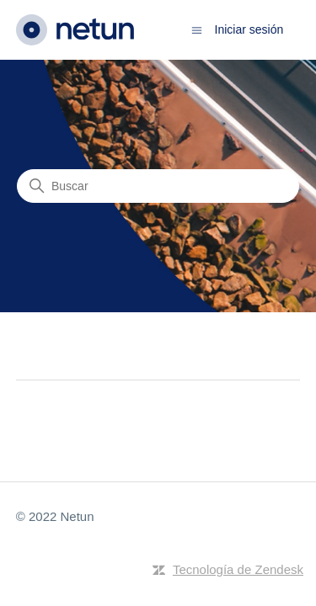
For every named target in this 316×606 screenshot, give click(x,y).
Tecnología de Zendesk (238, 569)
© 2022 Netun (55, 516)
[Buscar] (158, 186)
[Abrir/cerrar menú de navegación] (196, 29)
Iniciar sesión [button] (249, 29)
